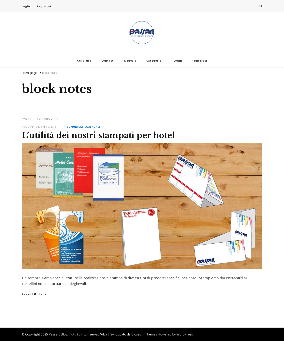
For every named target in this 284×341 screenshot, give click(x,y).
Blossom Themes (144, 334)
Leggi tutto (34, 294)
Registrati (44, 6)
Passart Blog (58, 334)
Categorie (153, 60)
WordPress (185, 334)
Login (26, 6)
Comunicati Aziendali (83, 126)
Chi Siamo (84, 60)
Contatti (108, 60)
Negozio (130, 60)
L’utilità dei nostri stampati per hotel (98, 135)
